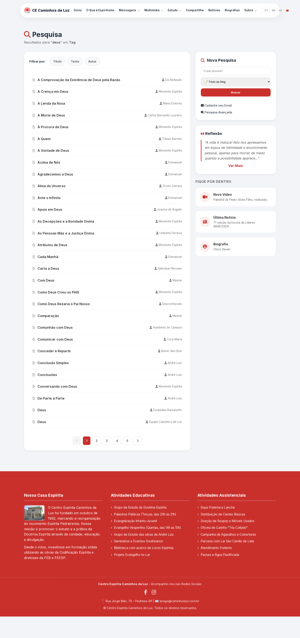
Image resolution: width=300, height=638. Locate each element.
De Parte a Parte (48, 398)
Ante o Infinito (46, 198)
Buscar (235, 92)
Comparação (45, 316)
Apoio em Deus (47, 209)
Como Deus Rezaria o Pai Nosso (61, 304)
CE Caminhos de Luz (47, 10)
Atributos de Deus (49, 245)
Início (78, 10)
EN (273, 10)
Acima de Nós (46, 162)
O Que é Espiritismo (100, 10)
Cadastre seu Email (216, 105)
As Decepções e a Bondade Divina (63, 221)
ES (280, 10)
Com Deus (43, 280)
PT (266, 10)
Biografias (232, 10)
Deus (39, 410)
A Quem (41, 139)
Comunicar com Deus (52, 339)
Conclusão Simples (50, 363)
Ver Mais (235, 166)
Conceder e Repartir (51, 351)
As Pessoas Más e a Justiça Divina (63, 233)
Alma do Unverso (48, 186)
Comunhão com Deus (52, 327)
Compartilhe (195, 10)
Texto (75, 61)
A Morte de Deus (48, 115)
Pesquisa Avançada (216, 112)
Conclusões (44, 375)
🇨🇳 (287, 10)
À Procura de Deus (50, 127)
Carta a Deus (45, 268)
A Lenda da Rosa (48, 103)
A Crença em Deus (50, 91)
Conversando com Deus (54, 386)
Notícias (214, 10)
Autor (92, 61)
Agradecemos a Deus (52, 174)
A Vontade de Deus (50, 150)
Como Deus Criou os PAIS (55, 292)
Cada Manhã (45, 257)
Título (57, 61)
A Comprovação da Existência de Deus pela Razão (76, 80)
